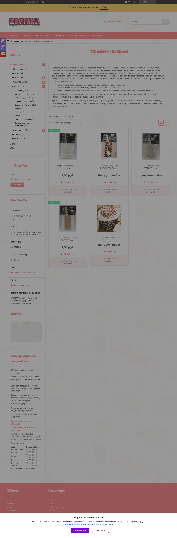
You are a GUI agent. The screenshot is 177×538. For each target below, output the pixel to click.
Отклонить (100, 530)
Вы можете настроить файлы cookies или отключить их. (87, 524)
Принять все (80, 530)
